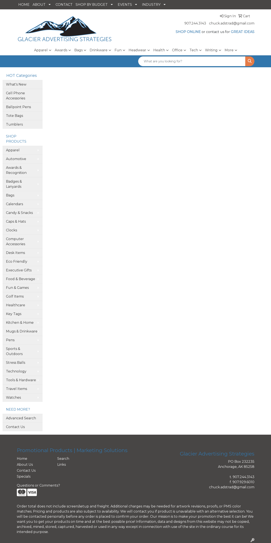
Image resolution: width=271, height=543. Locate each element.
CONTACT (64, 5)
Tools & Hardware (21, 380)
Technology (16, 371)
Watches (13, 397)
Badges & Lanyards (14, 184)
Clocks (11, 230)
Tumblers (14, 124)
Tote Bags (14, 116)
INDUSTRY (151, 5)
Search (63, 459)
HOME (24, 5)
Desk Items (15, 253)
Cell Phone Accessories (15, 95)
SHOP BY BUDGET (92, 5)
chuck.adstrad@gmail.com (231, 23)
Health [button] (159, 50)
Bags (10, 195)
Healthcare (15, 305)
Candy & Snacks (19, 213)
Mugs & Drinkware (21, 331)
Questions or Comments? (38, 485)
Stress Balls (15, 363)
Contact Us (15, 427)
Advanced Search (21, 418)
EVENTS (125, 5)
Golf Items (15, 296)
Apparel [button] (41, 50)
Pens (10, 340)
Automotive (16, 159)
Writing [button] (211, 50)
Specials (23, 476)
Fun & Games (17, 288)
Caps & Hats (16, 221)
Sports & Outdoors (14, 351)
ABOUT (39, 5)
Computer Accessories (15, 241)
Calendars (14, 204)
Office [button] (177, 50)
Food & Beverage (20, 279)
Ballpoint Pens (18, 107)
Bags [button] (78, 50)
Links (61, 465)
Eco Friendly (16, 261)
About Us (25, 465)
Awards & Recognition (16, 170)
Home (22, 459)
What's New (16, 84)
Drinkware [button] (99, 50)
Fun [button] (118, 50)
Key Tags (13, 314)
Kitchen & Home (20, 323)
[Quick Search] (191, 61)
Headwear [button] (137, 50)
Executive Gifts (19, 270)
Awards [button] (61, 50)
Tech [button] (193, 50)
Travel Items (16, 389)
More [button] (229, 50)
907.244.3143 (195, 23)
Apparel (13, 150)
